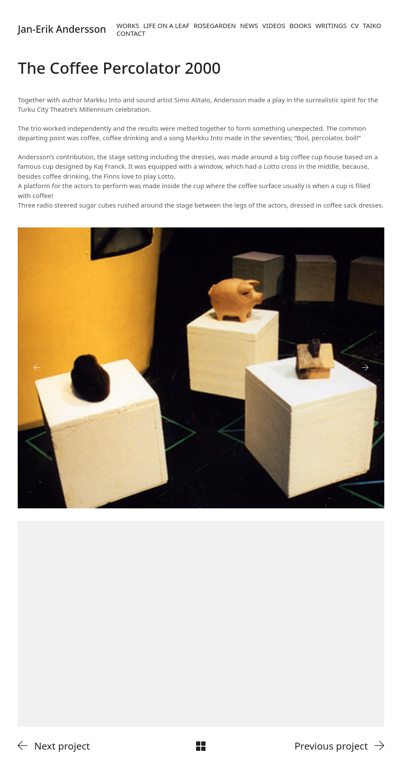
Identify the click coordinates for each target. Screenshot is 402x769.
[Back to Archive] (201, 746)
